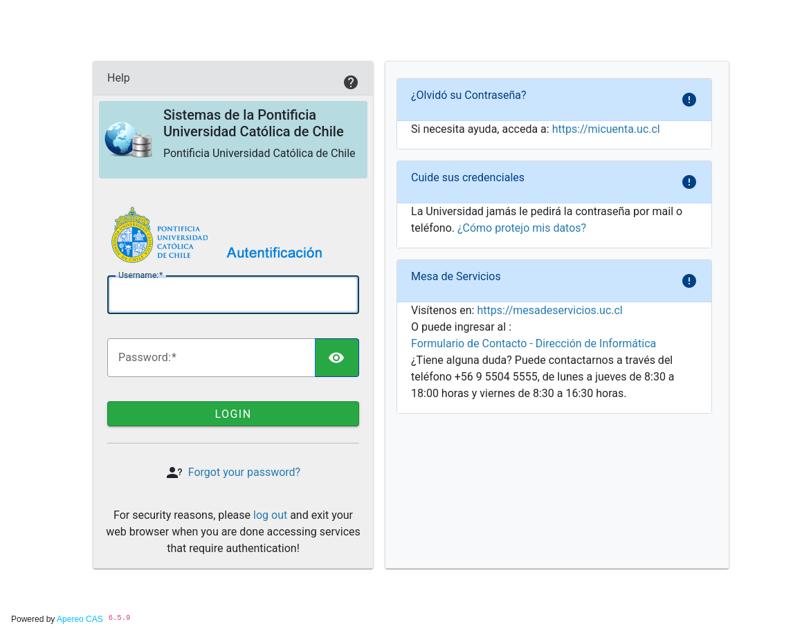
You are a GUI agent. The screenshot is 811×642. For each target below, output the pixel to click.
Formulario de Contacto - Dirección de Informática (533, 343)
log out (270, 515)
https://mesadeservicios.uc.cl (549, 310)
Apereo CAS (80, 619)
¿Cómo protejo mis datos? (521, 228)
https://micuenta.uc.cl (606, 129)
